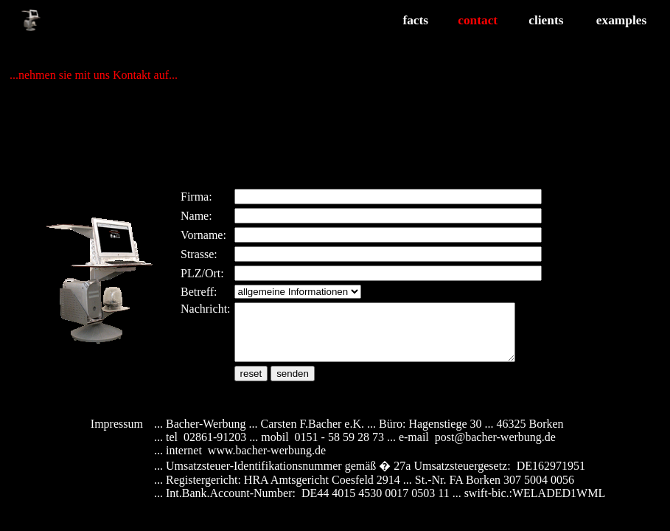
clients (545, 20)
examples (621, 20)
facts (415, 20)
